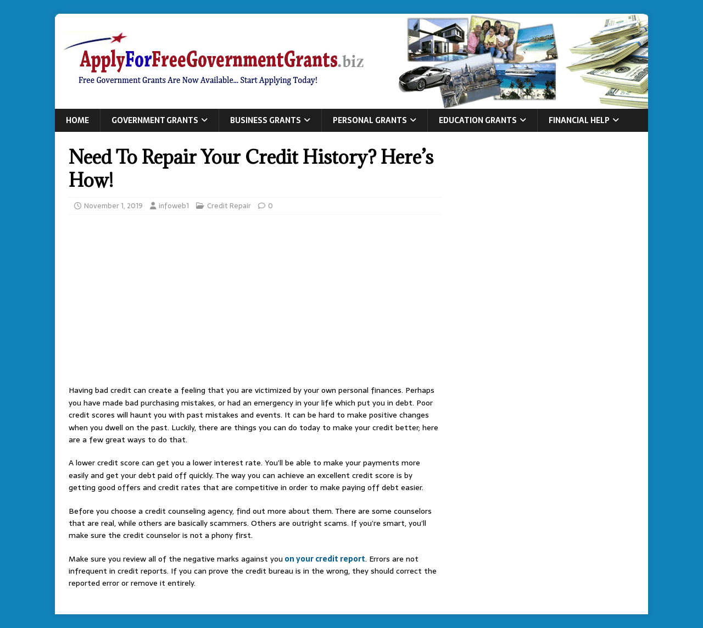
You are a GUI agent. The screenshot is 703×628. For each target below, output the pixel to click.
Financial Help (579, 120)
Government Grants (154, 120)
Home (77, 120)
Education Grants (478, 120)
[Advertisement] (255, 303)
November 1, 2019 (113, 206)
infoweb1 (174, 206)
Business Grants (265, 120)
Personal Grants (370, 120)
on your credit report (324, 559)
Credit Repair (229, 206)
